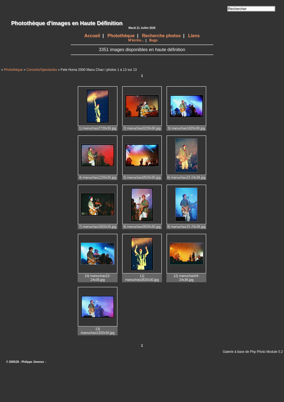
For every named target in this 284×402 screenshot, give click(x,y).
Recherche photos (161, 35)
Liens (194, 35)
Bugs (153, 40)
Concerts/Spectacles (41, 70)
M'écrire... (136, 40)
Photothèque (121, 35)
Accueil (92, 35)
